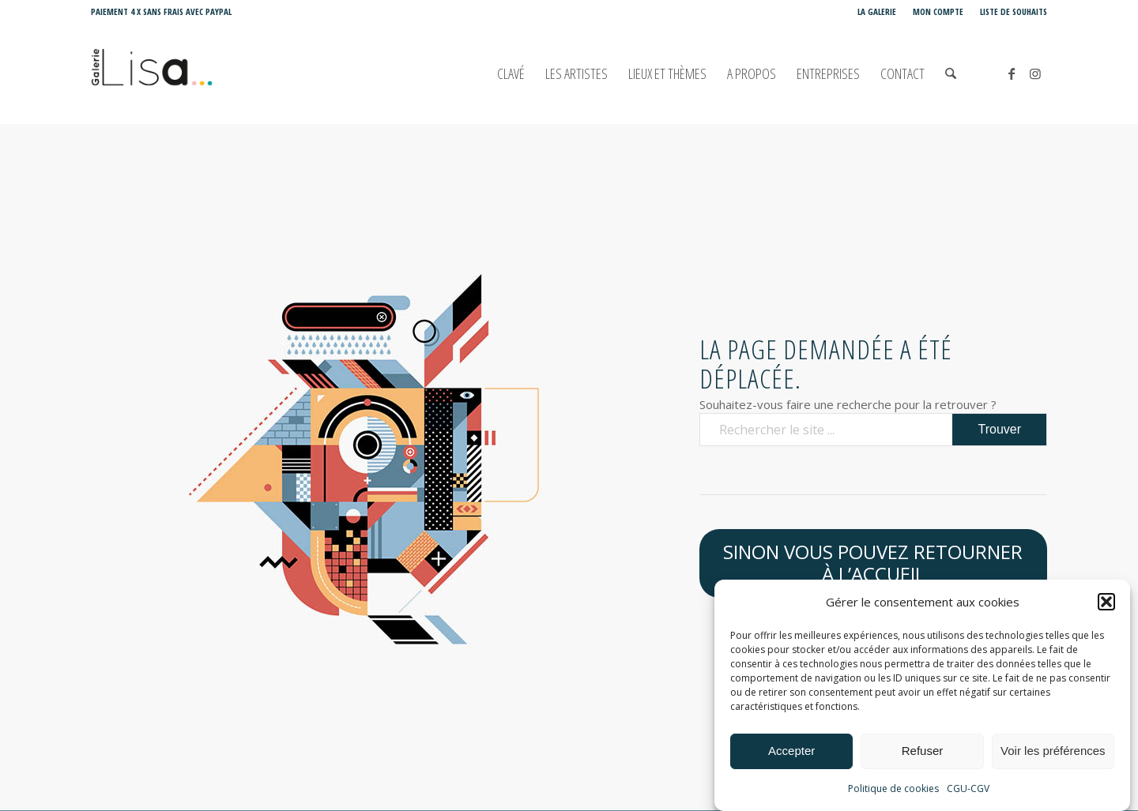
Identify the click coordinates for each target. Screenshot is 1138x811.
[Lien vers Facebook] (1011, 73)
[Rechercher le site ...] (873, 429)
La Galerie (876, 11)
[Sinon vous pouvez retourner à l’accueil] (873, 564)
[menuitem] (877, 12)
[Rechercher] (951, 73)
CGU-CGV (968, 791)
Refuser (923, 753)
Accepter (791, 753)
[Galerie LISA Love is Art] (222, 73)
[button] (1106, 605)
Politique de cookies (893, 791)
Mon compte (938, 11)
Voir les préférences (1053, 753)
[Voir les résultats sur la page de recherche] (999, 429)
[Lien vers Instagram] (1035, 73)
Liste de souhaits (1013, 11)
